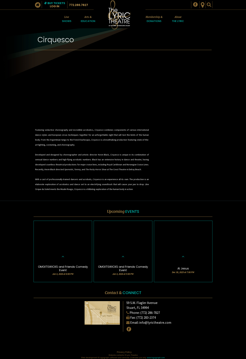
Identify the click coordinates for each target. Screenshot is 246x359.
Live (66, 19)
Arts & (88, 19)
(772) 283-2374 (146, 317)
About (178, 19)
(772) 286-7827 (150, 313)
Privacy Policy (124, 352)
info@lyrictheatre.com (155, 322)
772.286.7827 (78, 5)
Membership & (154, 19)
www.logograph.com (156, 357)
